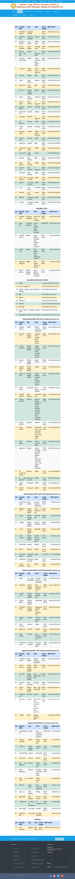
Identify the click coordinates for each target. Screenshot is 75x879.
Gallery (24, 15)
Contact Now (59, 839)
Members (16, 852)
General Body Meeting (37, 859)
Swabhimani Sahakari (37, 863)
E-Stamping (55, 11)
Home (13, 11)
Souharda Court (16, 15)
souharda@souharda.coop (61, 867)
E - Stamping (35, 848)
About (19, 11)
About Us (16, 848)
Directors (16, 859)
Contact (31, 15)
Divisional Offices (18, 863)
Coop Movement (28, 11)
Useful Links (34, 867)
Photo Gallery (35, 852)
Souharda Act (38, 11)
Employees (16, 856)
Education (47, 11)
